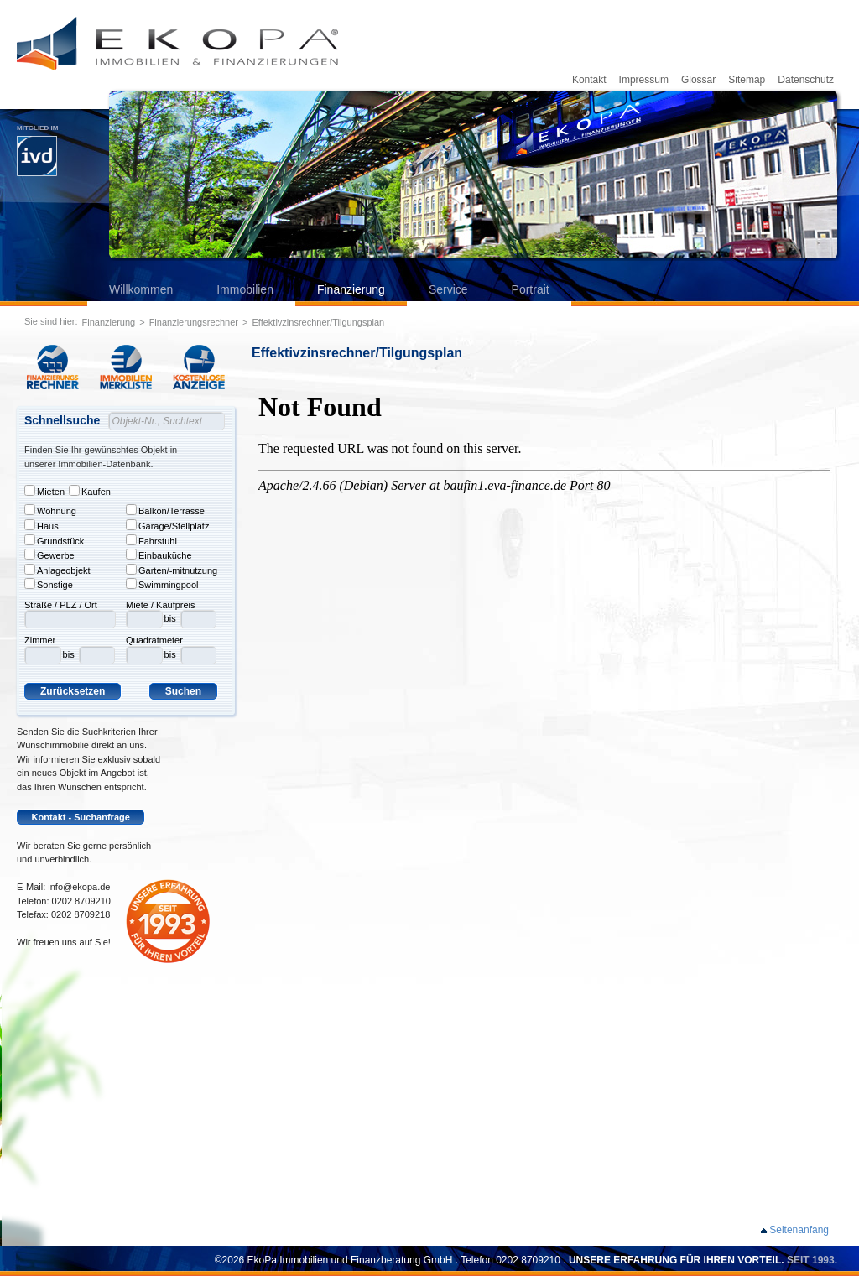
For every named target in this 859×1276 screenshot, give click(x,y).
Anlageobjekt (57, 570)
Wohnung (50, 510)
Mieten (44, 491)
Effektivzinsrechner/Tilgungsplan (318, 322)
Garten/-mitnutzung (171, 570)
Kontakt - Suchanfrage (81, 817)
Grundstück (54, 540)
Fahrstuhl (151, 540)
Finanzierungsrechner (193, 322)
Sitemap (746, 80)
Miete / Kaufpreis (160, 605)
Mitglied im (37, 150)
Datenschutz (806, 80)
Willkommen (141, 289)
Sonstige (48, 584)
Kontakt (589, 80)
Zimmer (39, 640)
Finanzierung (351, 289)
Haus (41, 525)
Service (448, 289)
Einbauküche (159, 554)
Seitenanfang (799, 1230)
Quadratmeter (154, 640)
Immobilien (244, 289)
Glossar (698, 80)
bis (69, 654)
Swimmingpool (162, 584)
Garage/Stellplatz (167, 525)
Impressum (644, 80)
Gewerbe (49, 554)
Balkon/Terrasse (165, 510)
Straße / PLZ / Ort (60, 605)
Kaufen (90, 491)
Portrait (530, 289)
